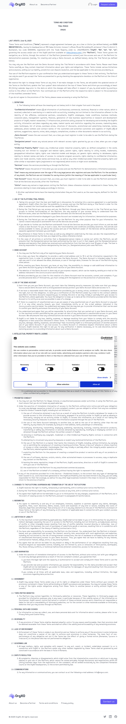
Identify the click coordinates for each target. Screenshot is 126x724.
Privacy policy (67, 703)
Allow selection (63, 384)
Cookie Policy (39, 614)
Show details (102, 377)
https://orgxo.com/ (73, 53)
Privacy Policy (24, 614)
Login (92, 5)
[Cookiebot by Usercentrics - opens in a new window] (102, 338)
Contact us (108, 701)
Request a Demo (108, 4)
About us (33, 4)
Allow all (96, 384)
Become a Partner (48, 4)
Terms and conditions (48, 703)
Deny (30, 384)
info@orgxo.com (101, 672)
